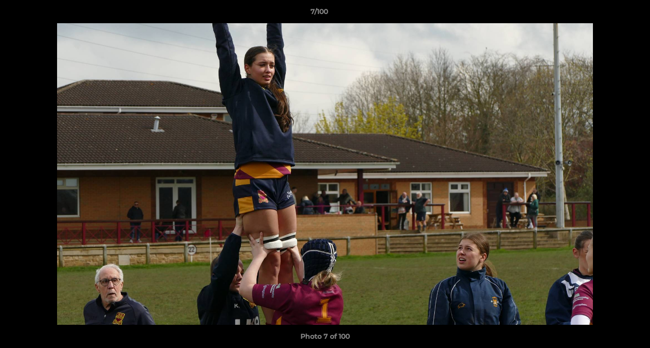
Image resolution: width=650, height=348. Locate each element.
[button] (609, 14)
